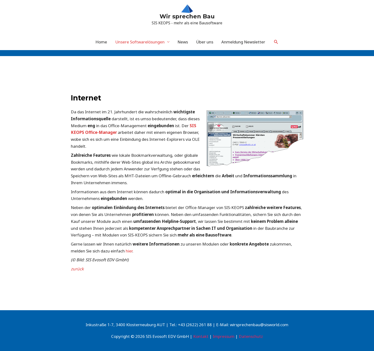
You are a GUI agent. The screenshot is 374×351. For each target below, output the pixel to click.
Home (101, 42)
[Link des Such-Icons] (276, 41)
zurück (77, 269)
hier (129, 251)
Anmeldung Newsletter (243, 42)
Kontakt (200, 336)
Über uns (204, 42)
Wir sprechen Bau (187, 16)
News (182, 42)
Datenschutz (251, 336)
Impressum (223, 336)
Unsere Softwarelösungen (140, 42)
